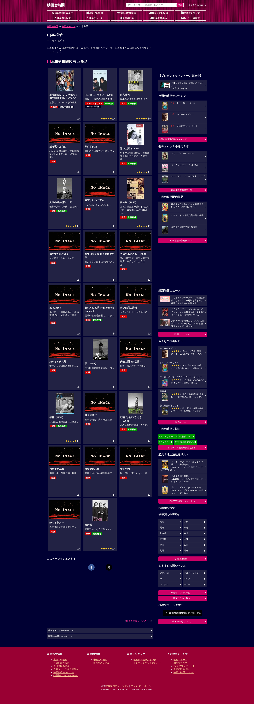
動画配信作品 (158, 18)
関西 (162, 527)
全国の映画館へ (181, 559)
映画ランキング (190, 12)
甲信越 (163, 539)
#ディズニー (165, 442)
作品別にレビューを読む (65, 675)
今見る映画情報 (181, 669)
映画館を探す (62, 18)
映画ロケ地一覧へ (181, 598)
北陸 (186, 539)
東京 (162, 522)
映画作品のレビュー (63, 672)
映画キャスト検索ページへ (61, 630)
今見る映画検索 (195, 5)
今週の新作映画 (126, 12)
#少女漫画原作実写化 (185, 442)
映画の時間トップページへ (61, 636)
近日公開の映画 (158, 12)
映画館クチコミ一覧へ (181, 592)
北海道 (163, 533)
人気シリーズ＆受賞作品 (65, 669)
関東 (186, 522)
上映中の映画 (95, 12)
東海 (186, 527)
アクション (165, 573)
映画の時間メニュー (62, 13)
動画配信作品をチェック (181, 240)
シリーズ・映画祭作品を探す (182, 447)
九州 (162, 550)
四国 (186, 545)
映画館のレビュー (102, 663)
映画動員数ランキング (144, 659)
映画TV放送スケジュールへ (182, 501)
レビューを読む (190, 18)
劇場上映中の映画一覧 (181, 190)
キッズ (187, 579)
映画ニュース (95, 18)
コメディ (164, 584)
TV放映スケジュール (184, 666)
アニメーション (191, 573)
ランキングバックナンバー (147, 663)
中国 (162, 545)
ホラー (187, 584)
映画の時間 (52, 26)
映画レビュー (181, 422)
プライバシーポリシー (142, 686)
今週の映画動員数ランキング (172, 139)
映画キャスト (68, 26)
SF (161, 579)
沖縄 (186, 550)
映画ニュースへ (181, 334)
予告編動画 (127, 18)
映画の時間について (181, 621)
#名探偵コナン (186, 436)
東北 (186, 533)
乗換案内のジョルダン (117, 686)
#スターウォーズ (167, 436)
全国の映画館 (100, 659)
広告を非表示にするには (138, 621)
